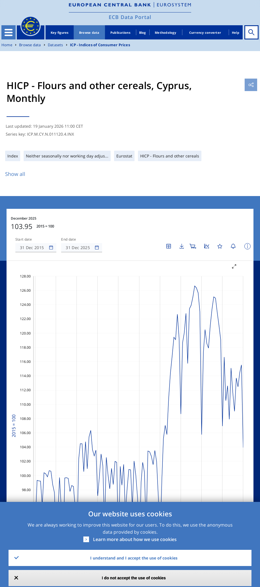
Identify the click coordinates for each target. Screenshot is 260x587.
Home (6, 45)
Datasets (55, 45)
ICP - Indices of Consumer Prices (100, 45)
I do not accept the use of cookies (134, 578)
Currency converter (205, 32)
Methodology (165, 32)
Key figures (60, 32)
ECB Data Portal (130, 17)
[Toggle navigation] (8, 32)
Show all (15, 174)
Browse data (89, 32)
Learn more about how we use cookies (135, 539)
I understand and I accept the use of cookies (134, 558)
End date (68, 239)
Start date (23, 239)
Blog (142, 32)
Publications (120, 32)
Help (235, 32)
